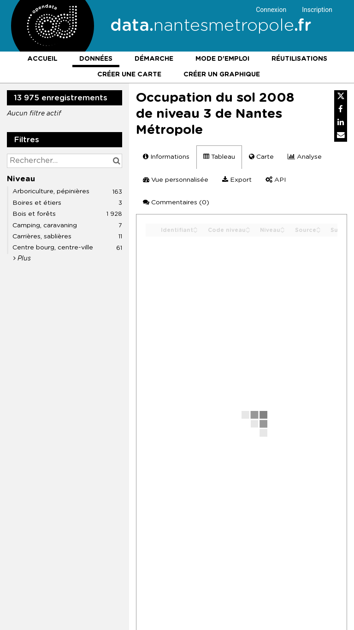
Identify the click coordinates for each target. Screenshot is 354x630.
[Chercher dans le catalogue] (116, 161)
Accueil (42, 59)
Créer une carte (129, 74)
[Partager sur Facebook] (340, 109)
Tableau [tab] (219, 156)
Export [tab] (237, 179)
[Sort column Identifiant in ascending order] (195, 227)
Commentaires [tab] (176, 202)
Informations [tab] (166, 156)
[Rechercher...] (64, 161)
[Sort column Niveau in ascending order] (282, 227)
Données (95, 59)
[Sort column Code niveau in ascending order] (248, 227)
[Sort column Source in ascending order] (318, 227)
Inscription (317, 9)
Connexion (271, 9)
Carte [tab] (261, 156)
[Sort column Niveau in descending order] (282, 230)
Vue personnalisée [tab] (175, 179)
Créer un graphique (221, 74)
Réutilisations (299, 59)
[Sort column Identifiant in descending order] (195, 230)
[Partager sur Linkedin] (340, 122)
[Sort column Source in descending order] (318, 230)
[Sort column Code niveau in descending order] (248, 230)
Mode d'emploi (222, 59)
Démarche (154, 59)
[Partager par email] (340, 135)
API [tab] (276, 179)
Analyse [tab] (305, 156)
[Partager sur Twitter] (340, 96)
